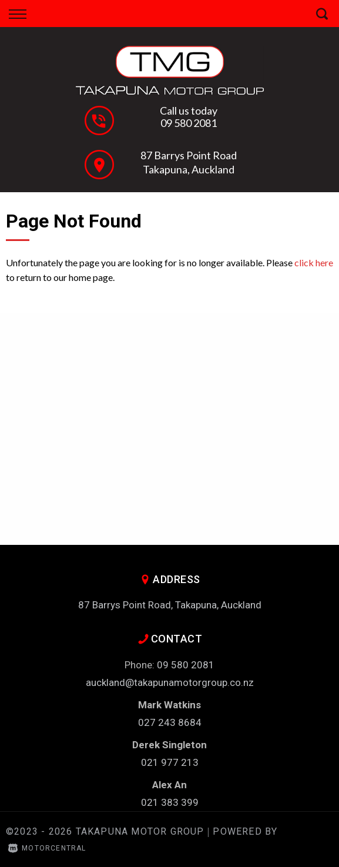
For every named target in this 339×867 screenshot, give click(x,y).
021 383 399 (170, 802)
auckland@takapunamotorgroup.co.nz (170, 682)
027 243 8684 (170, 722)
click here (313, 262)
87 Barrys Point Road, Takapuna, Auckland (169, 605)
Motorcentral (47, 848)
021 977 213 (170, 762)
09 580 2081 (188, 122)
